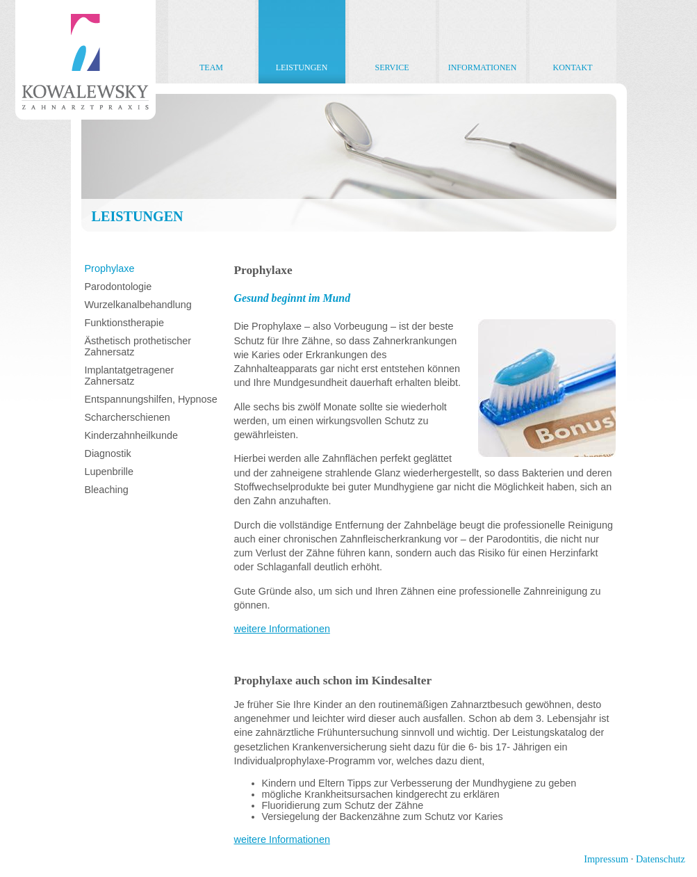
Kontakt (572, 67)
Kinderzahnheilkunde (131, 435)
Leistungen (302, 67)
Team (211, 67)
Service (392, 67)
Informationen (482, 67)
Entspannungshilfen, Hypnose (151, 399)
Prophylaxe (110, 268)
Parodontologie (118, 286)
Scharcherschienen (127, 417)
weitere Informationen (282, 628)
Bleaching (107, 489)
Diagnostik (108, 453)
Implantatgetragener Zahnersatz (129, 375)
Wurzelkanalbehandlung (138, 304)
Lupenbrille (109, 471)
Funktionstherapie (124, 322)
